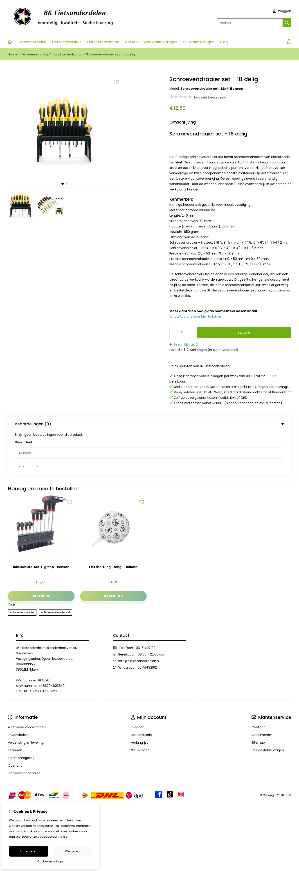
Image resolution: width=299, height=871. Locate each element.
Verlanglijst (139, 698)
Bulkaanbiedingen (198, 42)
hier (66, 836)
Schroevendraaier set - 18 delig (110, 54)
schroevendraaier (22, 568)
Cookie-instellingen (50, 861)
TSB (288, 751)
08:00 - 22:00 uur (151, 610)
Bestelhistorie (141, 690)
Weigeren (72, 851)
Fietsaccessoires (66, 42)
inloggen (282, 11)
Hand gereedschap (68, 54)
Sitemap (258, 698)
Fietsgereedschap (103, 42)
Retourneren (261, 690)
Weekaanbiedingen (160, 42)
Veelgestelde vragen (268, 706)
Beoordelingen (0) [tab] (149, 424)
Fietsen (131, 42)
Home (12, 54)
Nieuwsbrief (140, 706)
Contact (258, 683)
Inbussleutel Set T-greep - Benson (41, 523)
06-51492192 (145, 603)
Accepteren (28, 851)
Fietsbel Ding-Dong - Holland (113, 523)
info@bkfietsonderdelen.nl (139, 616)
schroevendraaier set (55, 568)
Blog (224, 42)
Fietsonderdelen (32, 42)
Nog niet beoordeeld (210, 97)
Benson (236, 88)
